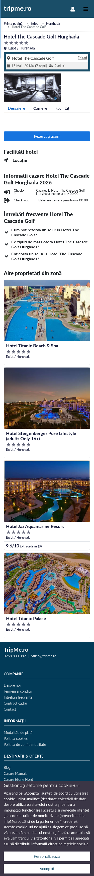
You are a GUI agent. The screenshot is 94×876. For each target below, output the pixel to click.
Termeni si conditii (18, 691)
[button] (47, 232)
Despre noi (12, 685)
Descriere (16, 108)
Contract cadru (15, 703)
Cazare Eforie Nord (18, 779)
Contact (10, 709)
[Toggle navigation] (85, 9)
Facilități (62, 108)
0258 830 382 (15, 656)
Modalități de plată (18, 732)
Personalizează (47, 856)
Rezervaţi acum (47, 136)
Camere (40, 108)
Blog (7, 767)
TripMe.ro (16, 650)
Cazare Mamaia (15, 773)
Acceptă (47, 868)
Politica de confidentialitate (25, 744)
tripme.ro (18, 8)
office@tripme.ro (43, 656)
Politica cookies (16, 738)
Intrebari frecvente (18, 697)
